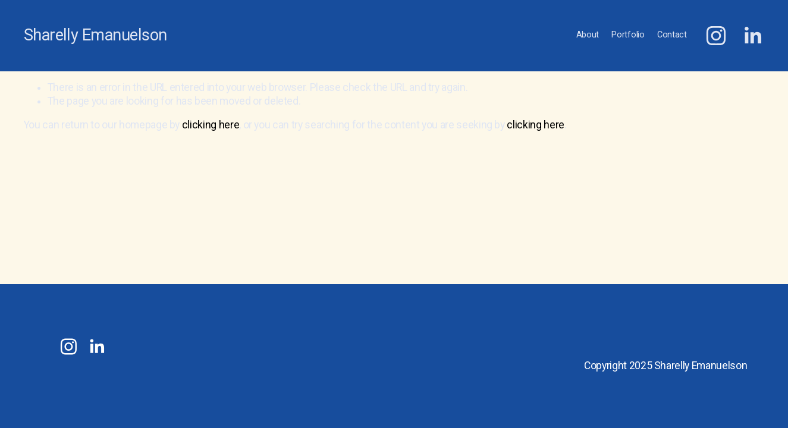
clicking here (210, 125)
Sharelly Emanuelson (95, 35)
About (587, 35)
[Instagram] (716, 36)
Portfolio (627, 35)
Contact (672, 35)
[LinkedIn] (752, 36)
